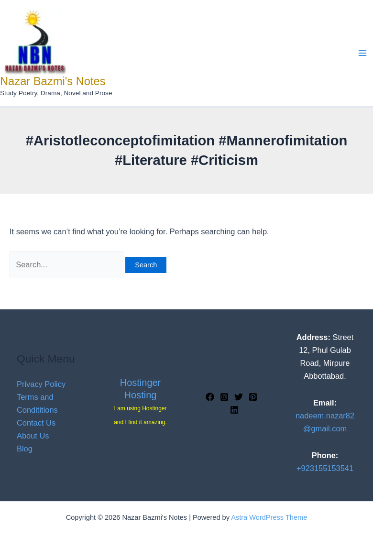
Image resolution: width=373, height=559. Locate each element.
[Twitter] (238, 397)
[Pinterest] (253, 397)
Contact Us (36, 422)
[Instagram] (224, 397)
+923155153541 (324, 468)
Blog (25, 448)
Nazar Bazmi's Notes (53, 81)
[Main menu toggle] (362, 53)
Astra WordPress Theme (269, 517)
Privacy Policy (41, 384)
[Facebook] (210, 397)
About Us (33, 435)
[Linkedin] (234, 410)
